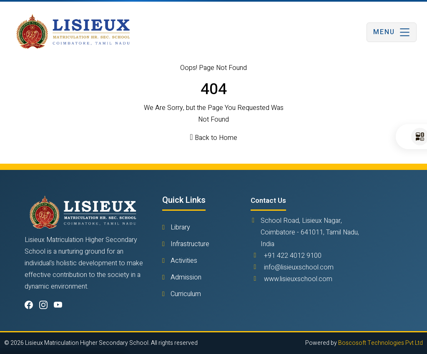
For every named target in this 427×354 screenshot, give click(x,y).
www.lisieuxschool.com (298, 279)
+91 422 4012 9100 (293, 256)
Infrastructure (189, 244)
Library (179, 227)
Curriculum (185, 294)
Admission (185, 277)
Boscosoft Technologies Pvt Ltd (380, 343)
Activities (183, 261)
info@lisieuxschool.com (299, 267)
